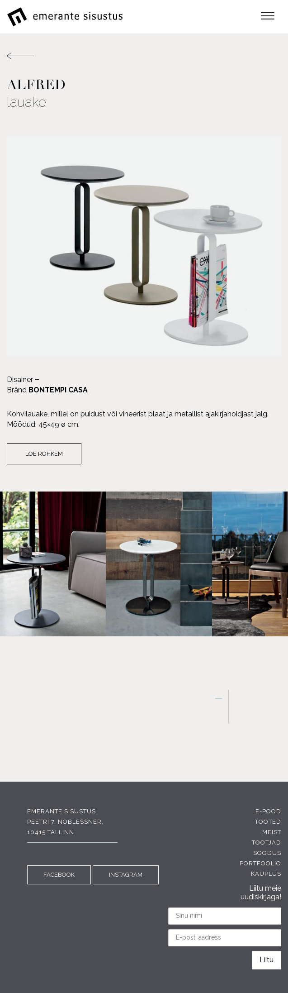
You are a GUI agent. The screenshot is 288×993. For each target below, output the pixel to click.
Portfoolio (260, 863)
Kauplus (266, 873)
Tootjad (266, 842)
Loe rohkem (44, 453)
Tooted (268, 821)
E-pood (268, 811)
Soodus (267, 853)
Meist (271, 832)
